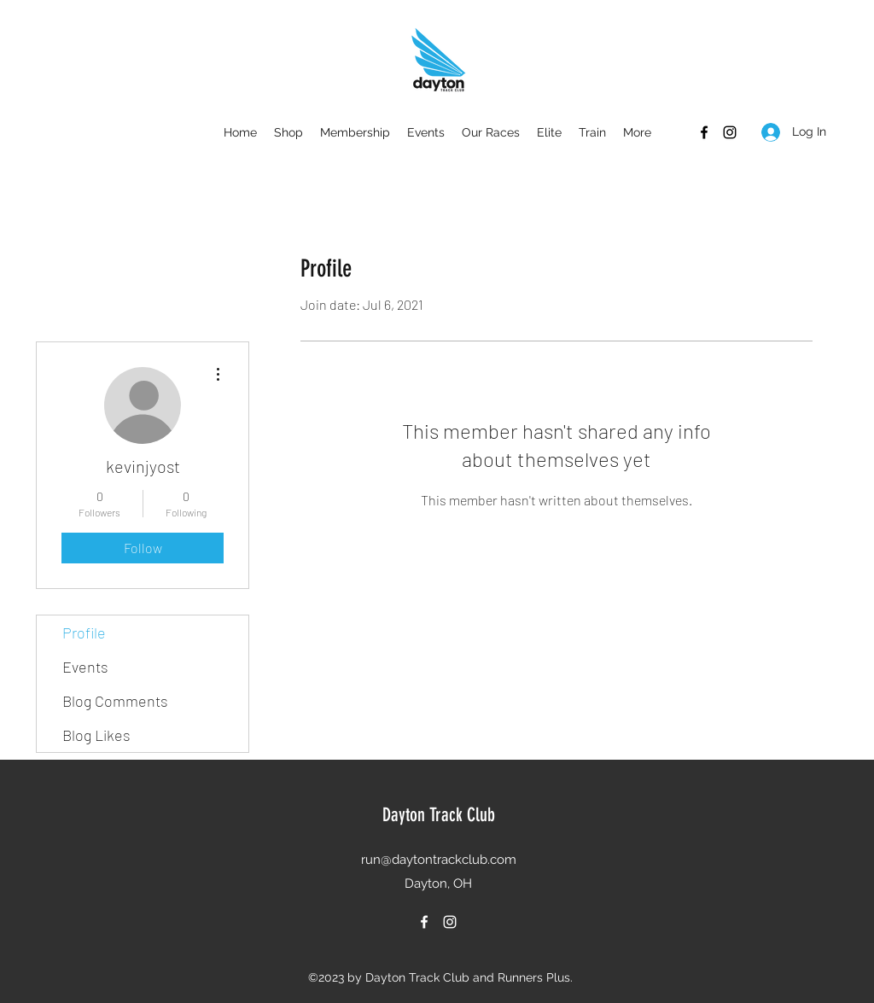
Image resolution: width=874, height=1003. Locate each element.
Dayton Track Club (438, 814)
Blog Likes (96, 735)
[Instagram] (729, 132)
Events (85, 666)
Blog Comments (115, 700)
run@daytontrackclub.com (438, 859)
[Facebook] (704, 132)
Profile (84, 632)
